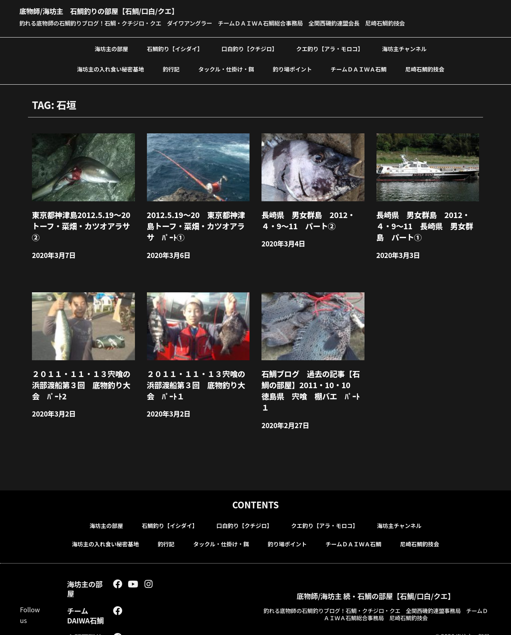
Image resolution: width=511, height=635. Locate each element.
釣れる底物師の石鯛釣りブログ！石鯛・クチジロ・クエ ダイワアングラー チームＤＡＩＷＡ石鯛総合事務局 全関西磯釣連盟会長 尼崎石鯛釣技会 (232, 23)
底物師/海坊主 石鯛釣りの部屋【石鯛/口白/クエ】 (119, 10)
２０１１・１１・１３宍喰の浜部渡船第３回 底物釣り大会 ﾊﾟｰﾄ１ (197, 375)
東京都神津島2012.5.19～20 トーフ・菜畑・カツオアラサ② (82, 217)
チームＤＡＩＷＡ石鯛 (358, 68)
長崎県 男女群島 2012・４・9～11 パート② (311, 217)
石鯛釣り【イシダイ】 (175, 48)
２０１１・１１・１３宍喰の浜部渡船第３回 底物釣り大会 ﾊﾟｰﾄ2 (82, 375)
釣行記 (171, 68)
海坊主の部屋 (111, 48)
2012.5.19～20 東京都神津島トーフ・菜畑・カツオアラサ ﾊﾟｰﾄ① (197, 222)
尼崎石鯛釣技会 (424, 68)
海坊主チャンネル (404, 48)
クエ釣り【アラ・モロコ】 (329, 48)
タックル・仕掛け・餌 (226, 68)
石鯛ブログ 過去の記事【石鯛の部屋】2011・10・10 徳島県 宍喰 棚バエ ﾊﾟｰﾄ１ (311, 375)
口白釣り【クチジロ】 (249, 48)
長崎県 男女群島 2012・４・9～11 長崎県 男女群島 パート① (427, 222)
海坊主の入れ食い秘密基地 (110, 68)
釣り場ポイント (292, 68)
